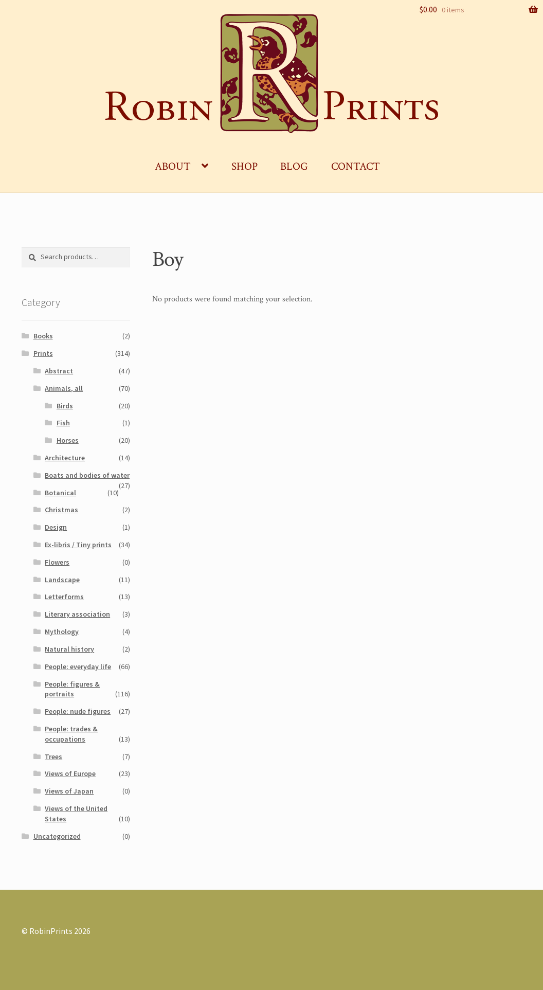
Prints (43, 353)
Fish (63, 422)
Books (43, 335)
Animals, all (64, 388)
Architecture (65, 457)
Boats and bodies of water (87, 475)
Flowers (57, 562)
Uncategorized (57, 836)
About (173, 166)
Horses (68, 440)
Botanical (60, 492)
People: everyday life (78, 666)
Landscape (62, 579)
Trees (53, 756)
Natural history (69, 649)
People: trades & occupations (71, 734)
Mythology (62, 631)
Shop (244, 166)
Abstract (59, 370)
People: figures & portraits (72, 689)
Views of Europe (70, 773)
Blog (294, 166)
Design (56, 527)
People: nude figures (78, 711)
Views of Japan (69, 791)
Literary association (77, 614)
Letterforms (64, 596)
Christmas (61, 509)
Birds (65, 405)
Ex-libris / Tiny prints (78, 544)
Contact (355, 166)
